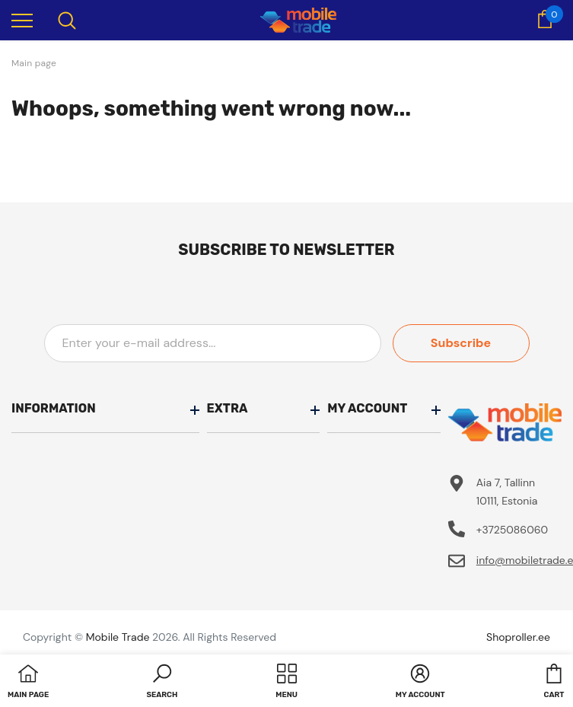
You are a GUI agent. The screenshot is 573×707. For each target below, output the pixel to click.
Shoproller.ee (518, 637)
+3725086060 (512, 530)
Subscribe (461, 343)
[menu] (22, 19)
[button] (161, 682)
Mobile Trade (118, 637)
